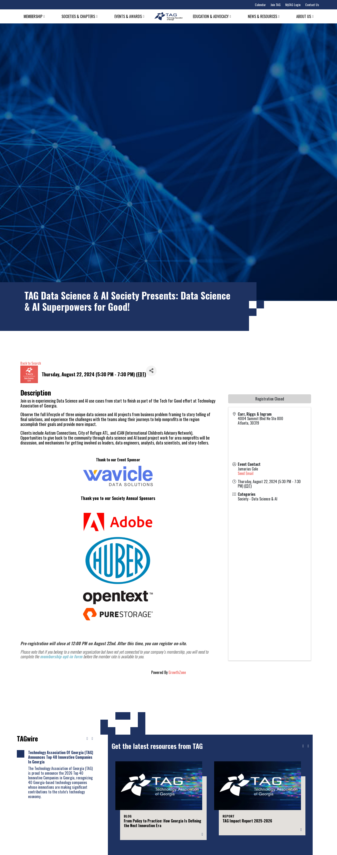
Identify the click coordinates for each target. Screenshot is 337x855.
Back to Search (30, 363)
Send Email (245, 473)
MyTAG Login (292, 4)
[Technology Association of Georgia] (168, 16)
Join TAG (276, 4)
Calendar (260, 4)
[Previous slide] (303, 746)
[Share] (151, 371)
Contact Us (312, 4)
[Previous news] (87, 738)
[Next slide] (308, 746)
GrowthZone (177, 672)
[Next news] (92, 738)
